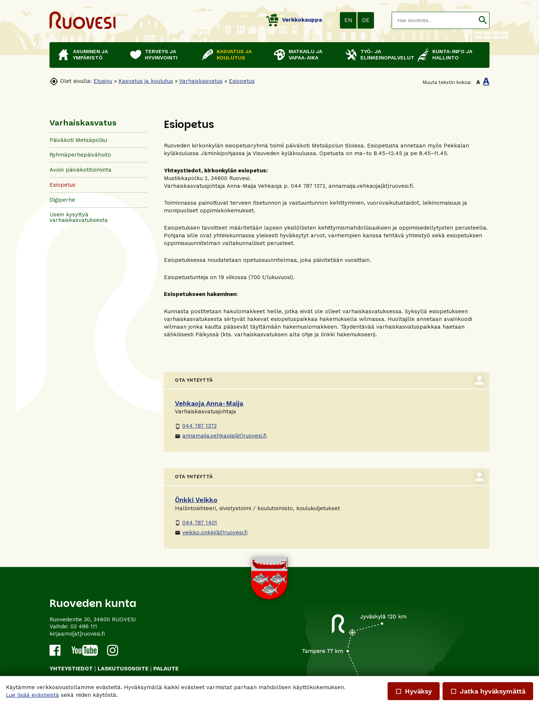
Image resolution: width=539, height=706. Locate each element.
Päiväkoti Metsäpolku (78, 140)
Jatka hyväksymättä (487, 691)
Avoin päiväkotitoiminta (80, 170)
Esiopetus (242, 81)
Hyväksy (413, 691)
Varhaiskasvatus (201, 81)
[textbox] (434, 20)
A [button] (478, 82)
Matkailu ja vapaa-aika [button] (305, 54)
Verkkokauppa (294, 20)
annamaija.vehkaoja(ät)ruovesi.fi (221, 435)
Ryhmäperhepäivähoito (80, 154)
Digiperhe (62, 200)
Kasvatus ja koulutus (145, 81)
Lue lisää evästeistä (32, 695)
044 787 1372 (196, 425)
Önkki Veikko (196, 500)
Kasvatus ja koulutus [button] (234, 54)
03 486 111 (83, 626)
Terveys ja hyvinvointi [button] (161, 54)
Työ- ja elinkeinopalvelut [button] (385, 54)
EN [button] (348, 20)
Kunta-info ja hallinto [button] (452, 54)
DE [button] (366, 20)
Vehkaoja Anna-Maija (209, 403)
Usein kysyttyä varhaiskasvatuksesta (79, 217)
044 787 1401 (196, 522)
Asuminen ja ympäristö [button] (90, 54)
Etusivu (103, 81)
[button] (482, 20)
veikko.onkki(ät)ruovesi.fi (211, 532)
